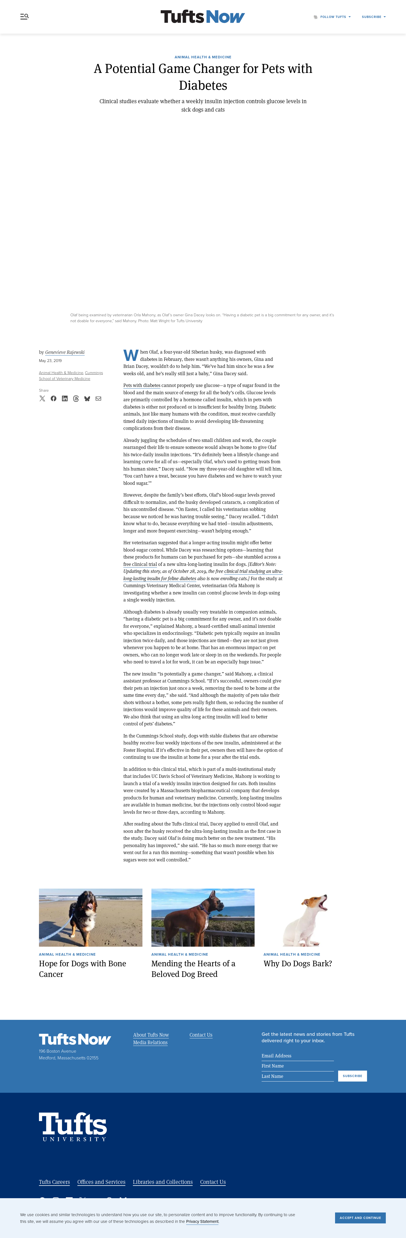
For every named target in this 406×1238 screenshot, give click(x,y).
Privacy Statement (202, 1221)
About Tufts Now (151, 1034)
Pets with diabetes (141, 385)
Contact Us (201, 1034)
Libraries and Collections (163, 1182)
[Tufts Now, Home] (203, 17)
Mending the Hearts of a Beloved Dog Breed (193, 968)
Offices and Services (101, 1182)
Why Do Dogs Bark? (298, 963)
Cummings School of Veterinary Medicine (71, 376)
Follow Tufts (333, 17)
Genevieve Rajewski (65, 352)
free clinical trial (140, 564)
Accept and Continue (360, 1218)
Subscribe (371, 17)
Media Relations (150, 1042)
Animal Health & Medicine (203, 57)
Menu (24, 16)
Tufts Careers (54, 1182)
